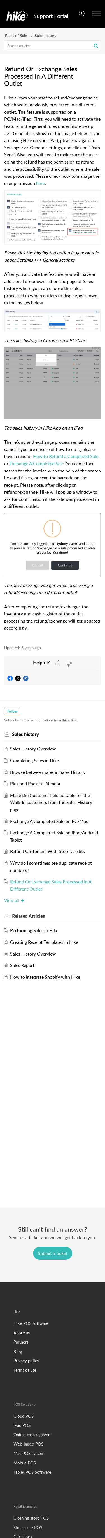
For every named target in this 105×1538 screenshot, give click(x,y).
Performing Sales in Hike (34, 930)
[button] (96, 45)
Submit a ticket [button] (52, 1253)
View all (14, 900)
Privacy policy (26, 1360)
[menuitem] (82, 13)
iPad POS (22, 1425)
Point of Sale (16, 35)
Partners (20, 1342)
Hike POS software (30, 1323)
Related (28, 916)
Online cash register (31, 1434)
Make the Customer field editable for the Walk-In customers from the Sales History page (51, 802)
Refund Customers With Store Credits (47, 851)
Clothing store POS (31, 1518)
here (40, 183)
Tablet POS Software (32, 1472)
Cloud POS (23, 1416)
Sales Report (22, 965)
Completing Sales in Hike (34, 760)
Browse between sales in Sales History (47, 772)
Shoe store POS (27, 1527)
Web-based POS (28, 1444)
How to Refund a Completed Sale (65, 456)
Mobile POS (24, 1463)
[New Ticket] (52, 1253)
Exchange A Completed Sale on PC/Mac (49, 821)
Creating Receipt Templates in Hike (44, 942)
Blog (17, 1351)
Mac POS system (28, 1453)
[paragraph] (52, 366)
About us (21, 1332)
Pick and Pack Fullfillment (35, 784)
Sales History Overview (33, 749)
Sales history (45, 35)
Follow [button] (12, 711)
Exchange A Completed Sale (37, 463)
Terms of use (24, 1370)
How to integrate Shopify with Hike (45, 977)
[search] (52, 45)
